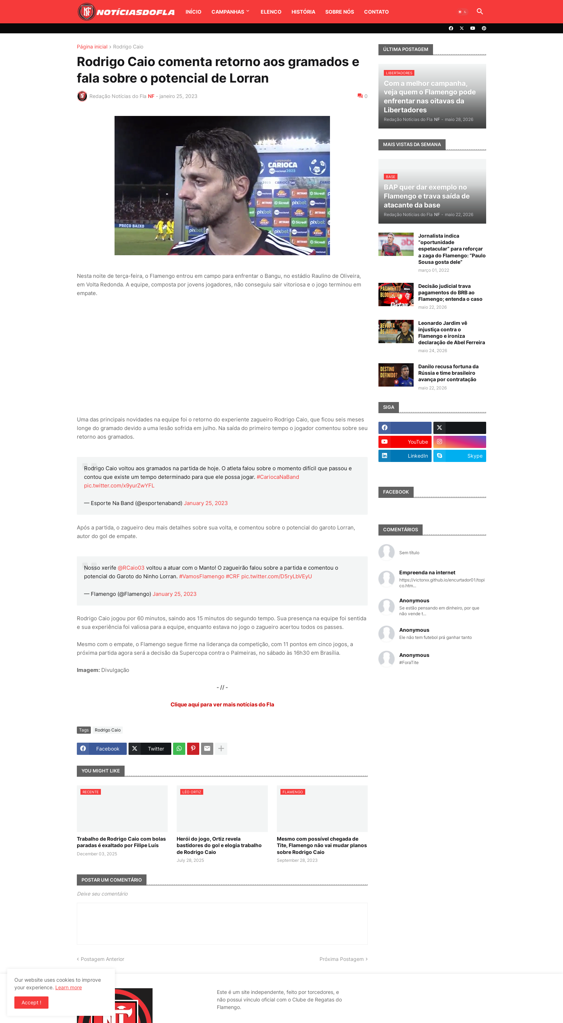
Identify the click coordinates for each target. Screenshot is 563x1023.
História (303, 12)
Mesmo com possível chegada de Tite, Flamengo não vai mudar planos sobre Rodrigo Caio (322, 845)
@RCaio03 (131, 567)
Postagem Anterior (102, 959)
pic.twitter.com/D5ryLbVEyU (276, 576)
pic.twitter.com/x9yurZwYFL (119, 485)
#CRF (233, 576)
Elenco (271, 12)
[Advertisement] (222, 356)
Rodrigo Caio (128, 47)
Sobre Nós (339, 12)
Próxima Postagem (342, 959)
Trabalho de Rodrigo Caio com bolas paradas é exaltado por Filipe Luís (121, 842)
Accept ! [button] (31, 1002)
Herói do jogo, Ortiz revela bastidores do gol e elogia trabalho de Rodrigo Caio (219, 845)
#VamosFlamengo (201, 576)
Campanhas (227, 12)
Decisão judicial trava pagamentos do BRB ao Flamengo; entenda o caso (450, 292)
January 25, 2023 (206, 503)
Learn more (68, 987)
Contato (376, 12)
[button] (462, 11)
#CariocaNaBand (278, 476)
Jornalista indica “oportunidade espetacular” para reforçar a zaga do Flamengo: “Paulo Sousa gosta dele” (452, 249)
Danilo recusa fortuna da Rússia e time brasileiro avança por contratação (448, 372)
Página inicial (92, 47)
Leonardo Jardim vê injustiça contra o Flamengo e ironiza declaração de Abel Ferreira (451, 333)
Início (193, 12)
